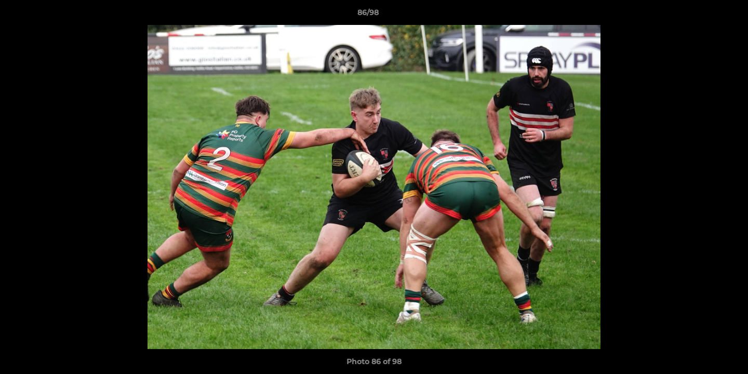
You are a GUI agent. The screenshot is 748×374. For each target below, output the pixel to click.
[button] (704, 15)
